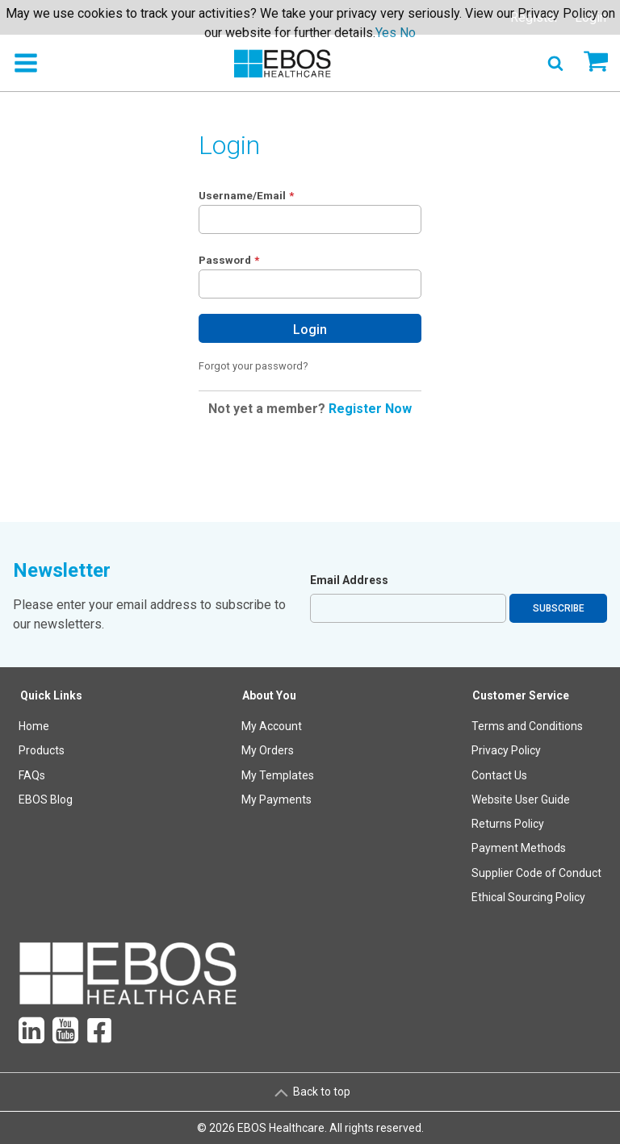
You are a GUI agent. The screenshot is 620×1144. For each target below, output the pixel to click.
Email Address (349, 580)
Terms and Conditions (527, 726)
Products (42, 750)
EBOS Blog (46, 799)
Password (225, 259)
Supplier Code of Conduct (536, 872)
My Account (271, 726)
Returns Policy (507, 823)
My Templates (277, 775)
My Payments (276, 799)
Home (34, 726)
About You (269, 695)
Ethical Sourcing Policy (528, 897)
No (408, 32)
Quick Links (51, 695)
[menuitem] (51, 800)
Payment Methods (518, 847)
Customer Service (520, 695)
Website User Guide (520, 799)
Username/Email (242, 195)
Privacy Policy (506, 750)
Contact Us (499, 775)
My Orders (267, 750)
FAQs (32, 775)
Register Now (370, 408)
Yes (385, 32)
